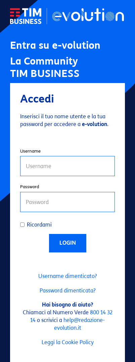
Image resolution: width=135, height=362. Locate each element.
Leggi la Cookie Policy (68, 342)
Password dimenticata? (68, 290)
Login (67, 243)
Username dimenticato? (67, 276)
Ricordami (36, 225)
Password (29, 187)
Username (30, 151)
